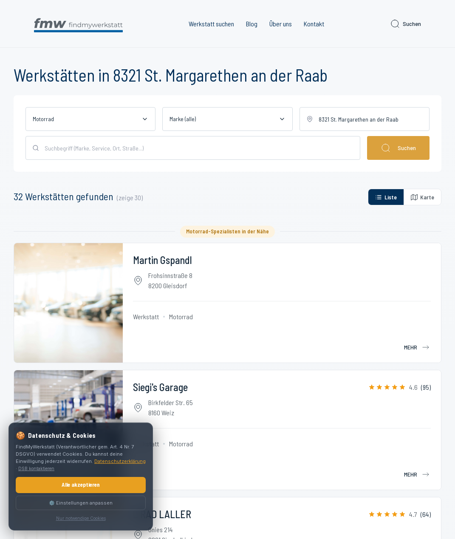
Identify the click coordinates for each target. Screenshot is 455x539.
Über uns (280, 24)
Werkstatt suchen (211, 24)
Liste (386, 197)
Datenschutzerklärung (120, 461)
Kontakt (314, 24)
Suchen (405, 24)
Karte (422, 197)
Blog (251, 24)
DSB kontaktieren (36, 468)
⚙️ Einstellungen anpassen (81, 503)
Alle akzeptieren (81, 484)
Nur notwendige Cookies (81, 518)
